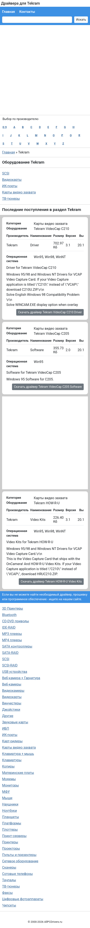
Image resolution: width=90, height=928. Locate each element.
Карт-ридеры (12, 741)
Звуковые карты (15, 722)
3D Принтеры (12, 609)
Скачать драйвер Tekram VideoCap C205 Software (48, 386)
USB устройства (14, 672)
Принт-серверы (14, 836)
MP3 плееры (12, 634)
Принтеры (10, 842)
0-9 (5, 127)
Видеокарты (11, 180)
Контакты (27, 12)
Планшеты (10, 817)
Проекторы (11, 849)
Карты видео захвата (19, 192)
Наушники (10, 804)
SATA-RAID (10, 653)
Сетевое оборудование (20, 861)
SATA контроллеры (17, 646)
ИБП (5, 729)
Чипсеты (9, 905)
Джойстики (11, 710)
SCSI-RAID (9, 665)
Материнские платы (18, 773)
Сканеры (9, 867)
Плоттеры (10, 830)
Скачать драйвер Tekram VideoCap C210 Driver (50, 312)
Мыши (7, 798)
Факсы (7, 893)
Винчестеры (11, 703)
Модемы (9, 779)
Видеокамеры (13, 691)
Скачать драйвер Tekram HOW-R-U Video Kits (51, 581)
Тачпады (9, 880)
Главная (8, 12)
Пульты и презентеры (19, 855)
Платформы (11, 823)
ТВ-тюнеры (11, 199)
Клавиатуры (11, 760)
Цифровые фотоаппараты (22, 899)
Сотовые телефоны (17, 874)
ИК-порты (9, 186)
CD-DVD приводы (15, 621)
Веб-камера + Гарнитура (21, 678)
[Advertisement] (45, 70)
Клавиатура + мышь (18, 754)
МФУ (6, 792)
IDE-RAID (9, 627)
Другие (7, 716)
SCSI (5, 173)
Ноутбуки (9, 811)
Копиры (8, 766)
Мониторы (10, 785)
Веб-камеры (11, 684)
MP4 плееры (12, 640)
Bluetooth (9, 615)
